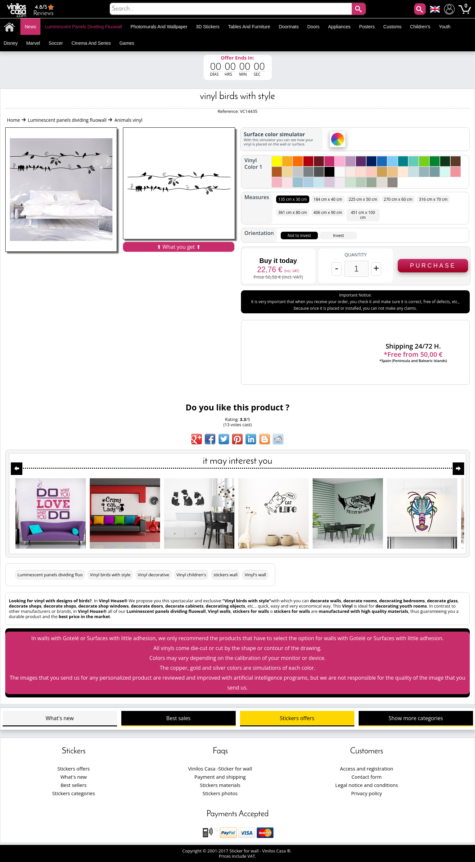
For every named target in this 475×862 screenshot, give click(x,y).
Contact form (366, 776)
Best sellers (73, 785)
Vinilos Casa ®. (277, 851)
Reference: (229, 111)
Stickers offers (297, 718)
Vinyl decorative (153, 575)
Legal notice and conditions (366, 785)
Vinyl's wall (255, 575)
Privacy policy (366, 793)
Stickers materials (220, 785)
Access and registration (366, 768)
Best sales (178, 718)
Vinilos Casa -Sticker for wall (220, 768)
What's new (60, 718)
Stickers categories (73, 793)
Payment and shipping (220, 776)
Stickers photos (220, 793)
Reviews (44, 10)
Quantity (355, 255)
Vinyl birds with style (110, 575)
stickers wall (225, 575)
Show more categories (416, 718)
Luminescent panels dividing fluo (50, 575)
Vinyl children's (191, 575)
